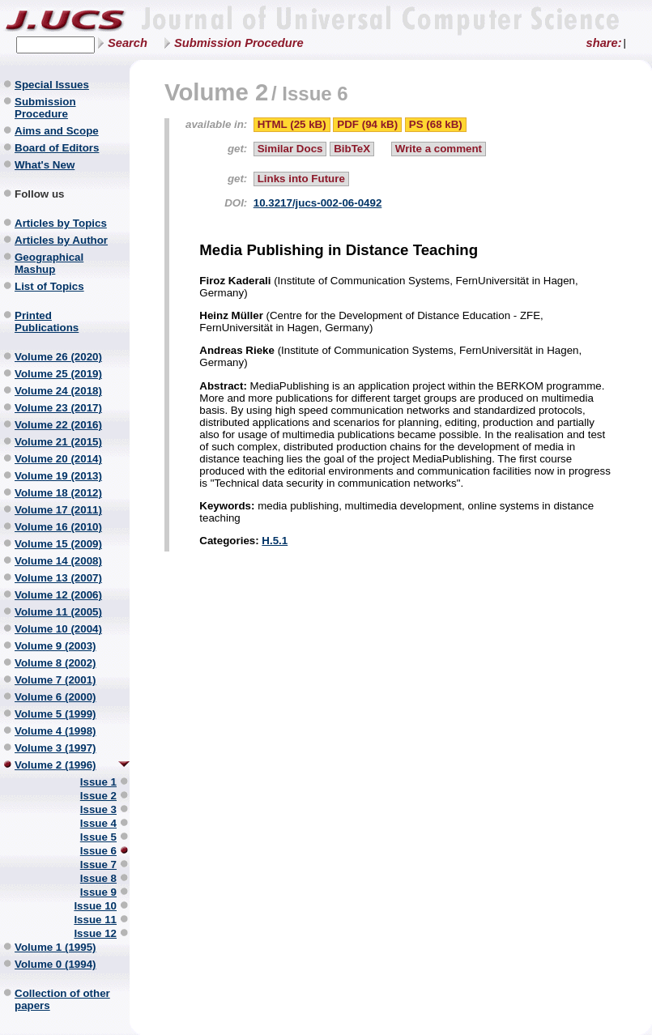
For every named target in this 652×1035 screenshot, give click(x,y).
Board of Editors (57, 148)
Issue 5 (98, 837)
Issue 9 (98, 892)
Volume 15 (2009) (58, 544)
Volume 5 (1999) (55, 714)
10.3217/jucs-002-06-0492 (318, 203)
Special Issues (52, 85)
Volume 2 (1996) (55, 765)
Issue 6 (98, 851)
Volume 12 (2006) (58, 595)
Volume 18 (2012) (58, 493)
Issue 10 (95, 906)
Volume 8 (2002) (55, 663)
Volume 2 (216, 92)
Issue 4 (98, 823)
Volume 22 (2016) (58, 425)
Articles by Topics (61, 223)
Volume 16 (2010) (58, 527)
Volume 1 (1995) (55, 947)
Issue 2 (98, 796)
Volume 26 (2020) (58, 357)
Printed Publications (47, 321)
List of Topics (49, 286)
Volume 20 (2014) (58, 459)
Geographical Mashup (49, 263)
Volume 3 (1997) (55, 748)
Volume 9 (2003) (55, 646)
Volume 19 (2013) (58, 476)
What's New (45, 165)
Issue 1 (98, 782)
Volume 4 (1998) (55, 731)
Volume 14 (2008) (58, 561)
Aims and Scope (57, 131)
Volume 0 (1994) (55, 964)
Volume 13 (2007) (58, 578)
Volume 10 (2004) (58, 629)
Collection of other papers (62, 999)
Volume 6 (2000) (55, 697)
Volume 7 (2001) (55, 680)
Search (127, 42)
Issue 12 (95, 933)
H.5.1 (275, 541)
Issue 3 (98, 809)
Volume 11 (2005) (58, 612)
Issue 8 (98, 878)
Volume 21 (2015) (58, 442)
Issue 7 (98, 864)
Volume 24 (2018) (58, 391)
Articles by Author (61, 240)
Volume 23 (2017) (58, 408)
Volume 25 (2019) (58, 374)
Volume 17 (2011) (58, 510)
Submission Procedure (239, 42)
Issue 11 (95, 920)
